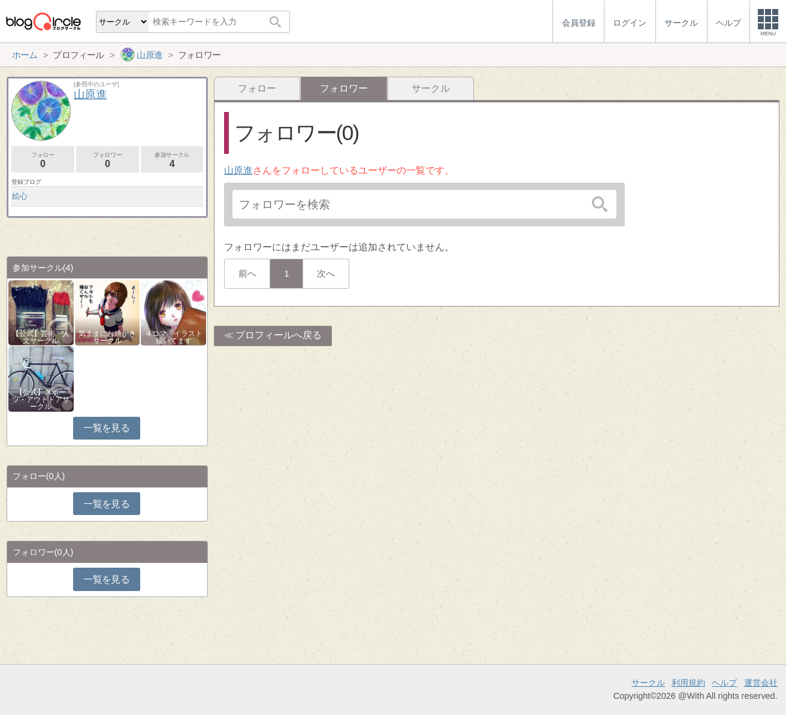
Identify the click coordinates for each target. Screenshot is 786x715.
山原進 (238, 170)
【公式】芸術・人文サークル (40, 337)
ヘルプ (724, 682)
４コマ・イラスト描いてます (173, 337)
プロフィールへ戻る (278, 335)
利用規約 (688, 682)
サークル (431, 88)
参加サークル (172, 160)
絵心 (20, 196)
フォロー (257, 88)
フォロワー (107, 160)
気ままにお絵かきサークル (107, 337)
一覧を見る (106, 428)
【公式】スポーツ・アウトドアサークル (40, 399)
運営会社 (761, 682)
